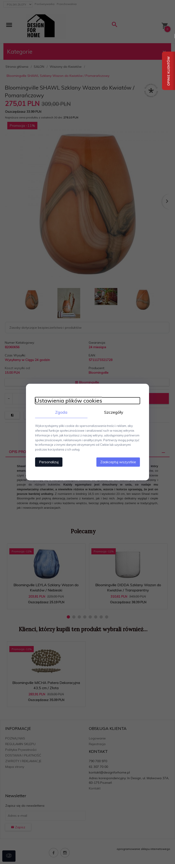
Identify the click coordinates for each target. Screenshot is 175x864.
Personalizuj (49, 462)
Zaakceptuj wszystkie (118, 462)
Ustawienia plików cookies (68, 400)
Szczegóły (113, 412)
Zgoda (61, 412)
